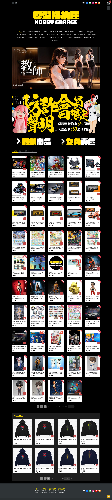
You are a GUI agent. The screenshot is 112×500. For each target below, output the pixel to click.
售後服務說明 (52, 492)
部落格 (36, 492)
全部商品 (43, 489)
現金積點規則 (61, 490)
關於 (37, 489)
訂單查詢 (44, 490)
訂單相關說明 (44, 492)
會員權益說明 (61, 489)
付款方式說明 (52, 489)
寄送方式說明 (52, 490)
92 (56, 406)
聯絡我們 (37, 490)
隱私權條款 (61, 492)
